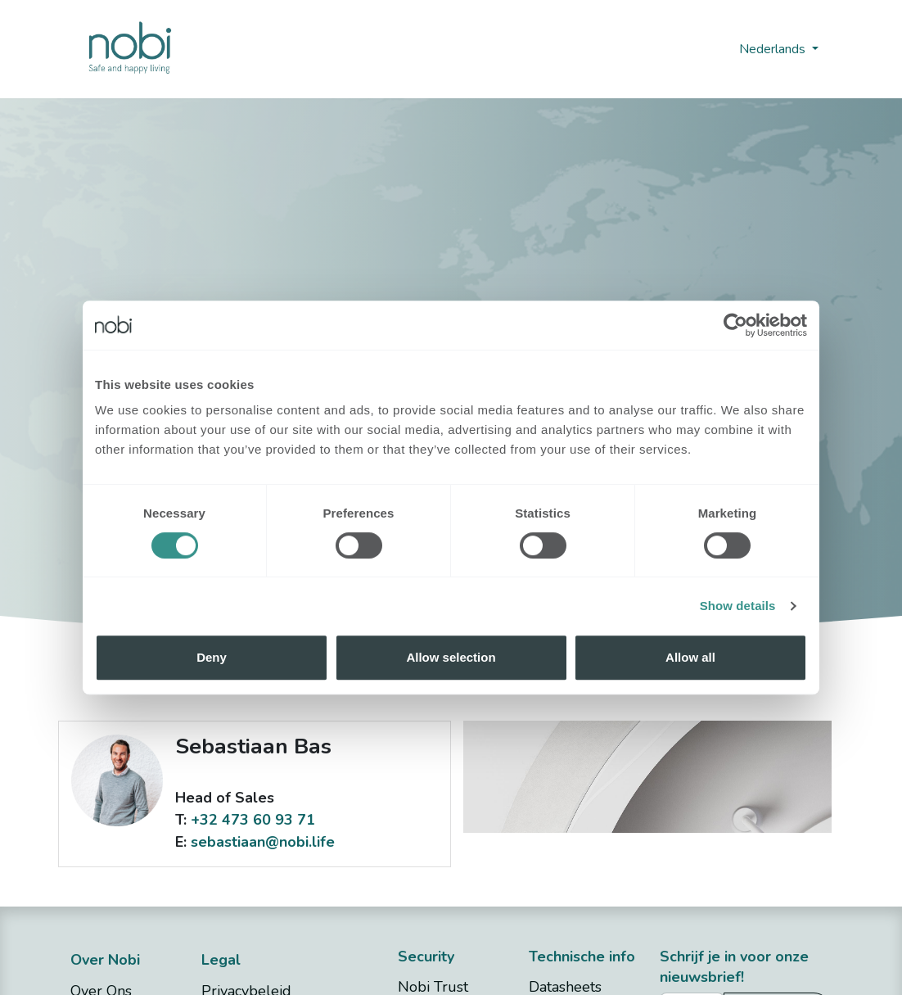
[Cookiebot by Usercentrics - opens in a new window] (735, 325)
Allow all (690, 657)
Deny (211, 657)
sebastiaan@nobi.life (263, 842)
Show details (738, 606)
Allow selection (450, 657)
